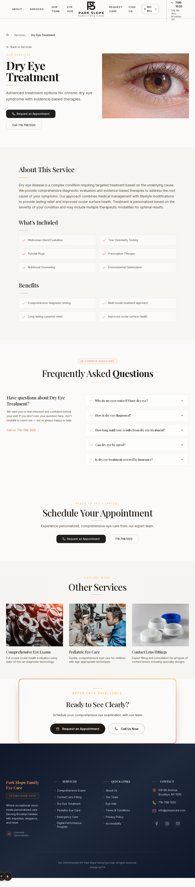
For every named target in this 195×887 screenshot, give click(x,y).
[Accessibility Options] (7, 876)
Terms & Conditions (117, 810)
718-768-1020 (167, 802)
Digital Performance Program (68, 824)
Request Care (116, 9)
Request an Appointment (30, 113)
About (17, 9)
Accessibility (112, 823)
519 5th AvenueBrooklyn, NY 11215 (169, 792)
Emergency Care (66, 816)
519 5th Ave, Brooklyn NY (176, 15)
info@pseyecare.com (171, 810)
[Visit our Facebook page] (156, 823)
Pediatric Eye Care (67, 810)
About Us (110, 790)
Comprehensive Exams (70, 790)
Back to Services (19, 47)
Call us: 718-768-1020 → (23, 430)
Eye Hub (70, 9)
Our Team (55, 9)
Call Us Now (126, 729)
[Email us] (178, 823)
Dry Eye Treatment (67, 803)
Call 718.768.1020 (23, 125)
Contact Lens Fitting (68, 797)
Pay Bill (150, 9)
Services (37, 9)
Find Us (132, 9)
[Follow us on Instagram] (167, 823)
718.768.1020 (123, 538)
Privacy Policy (113, 816)
